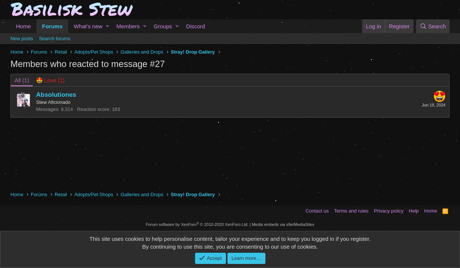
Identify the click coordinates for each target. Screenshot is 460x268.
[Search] (433, 26)
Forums (52, 26)
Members (128, 26)
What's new (88, 26)
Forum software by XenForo (197, 224)
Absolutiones (56, 94)
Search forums (55, 38)
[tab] (50, 80)
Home (23, 26)
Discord (195, 26)
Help (414, 211)
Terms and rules (351, 211)
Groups (163, 26)
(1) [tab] (22, 80)
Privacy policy (388, 211)
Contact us (317, 211)
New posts (21, 38)
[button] (107, 26)
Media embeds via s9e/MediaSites (283, 224)
